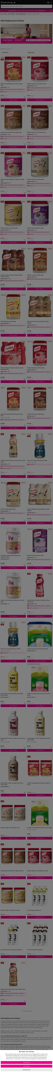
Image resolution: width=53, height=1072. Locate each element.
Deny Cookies (26, 1066)
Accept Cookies (26, 1062)
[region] (26, 1061)
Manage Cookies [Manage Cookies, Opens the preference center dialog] (26, 1069)
